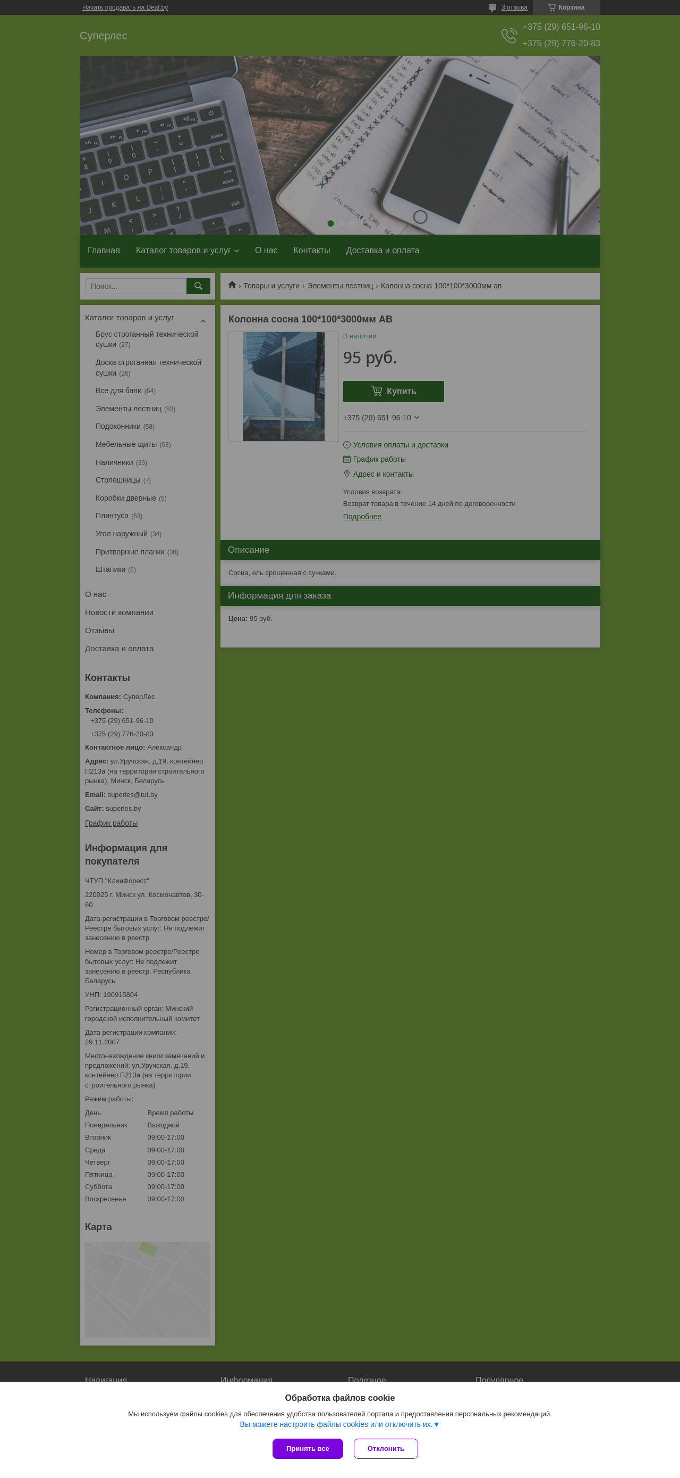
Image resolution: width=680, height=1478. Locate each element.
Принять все (307, 1448)
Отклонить (386, 1448)
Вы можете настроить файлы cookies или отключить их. (336, 1424)
